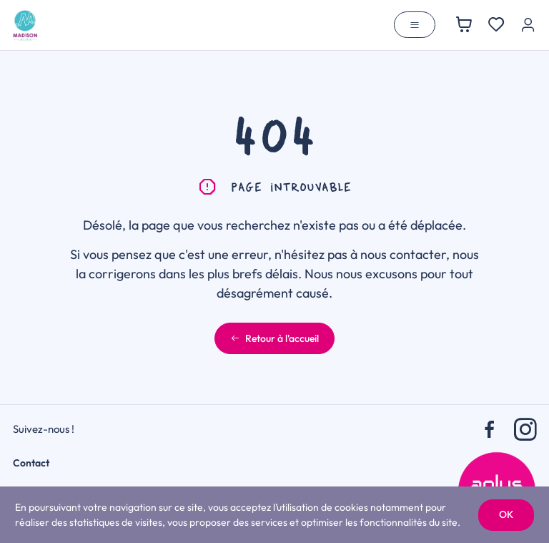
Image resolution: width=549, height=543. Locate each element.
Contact (31, 462)
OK (506, 514)
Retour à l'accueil (274, 338)
